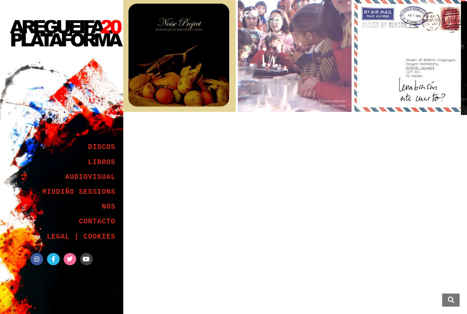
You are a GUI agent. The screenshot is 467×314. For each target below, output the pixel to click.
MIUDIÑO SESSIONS (78, 192)
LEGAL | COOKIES (81, 237)
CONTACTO (97, 222)
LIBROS (101, 162)
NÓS (108, 207)
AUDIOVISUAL (90, 177)
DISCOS (101, 147)
